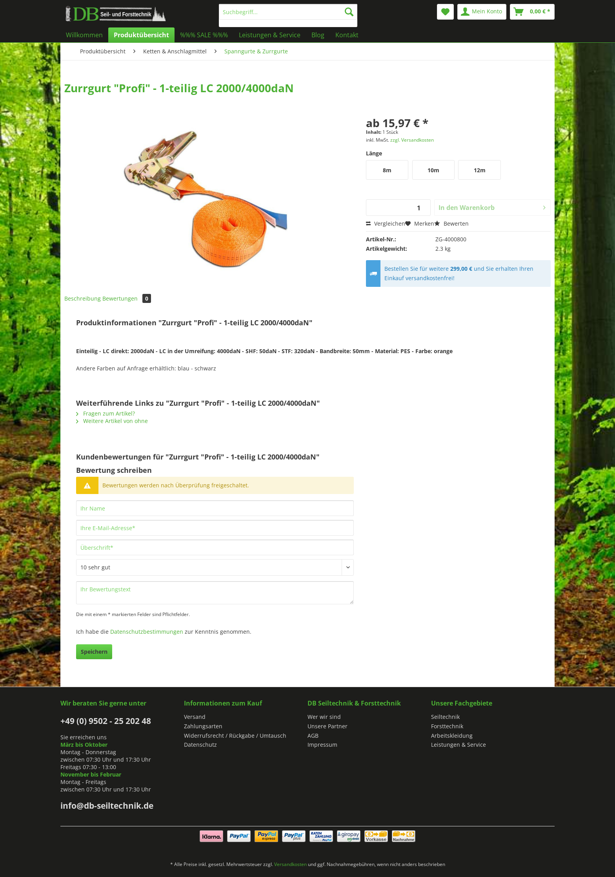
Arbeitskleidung (452, 735)
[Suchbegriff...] (288, 12)
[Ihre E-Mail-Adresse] (215, 528)
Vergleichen (385, 223)
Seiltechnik (445, 716)
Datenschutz (200, 744)
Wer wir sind (324, 716)
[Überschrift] (215, 547)
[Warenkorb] (532, 12)
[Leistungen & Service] (269, 34)
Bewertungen (126, 298)
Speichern (94, 651)
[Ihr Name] (215, 508)
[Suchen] (349, 12)
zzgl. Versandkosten (412, 140)
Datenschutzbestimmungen (146, 631)
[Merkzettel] (445, 12)
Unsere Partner (328, 726)
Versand (195, 716)
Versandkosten (290, 864)
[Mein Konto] (481, 12)
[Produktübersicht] (141, 34)
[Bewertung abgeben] (215, 567)
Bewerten (451, 223)
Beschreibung (82, 298)
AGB (313, 735)
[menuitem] (288, 15)
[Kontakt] (347, 34)
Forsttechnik (447, 726)
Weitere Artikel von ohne (112, 421)
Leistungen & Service (458, 744)
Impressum (322, 744)
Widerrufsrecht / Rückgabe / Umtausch (235, 735)
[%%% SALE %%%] (204, 34)
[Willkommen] (84, 34)
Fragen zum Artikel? (105, 413)
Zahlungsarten (203, 726)
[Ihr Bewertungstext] (215, 592)
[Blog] (318, 34)
